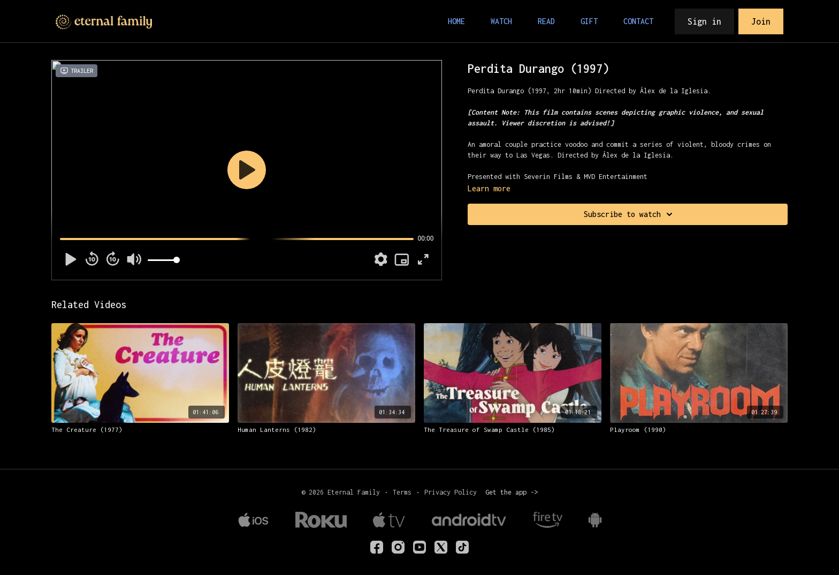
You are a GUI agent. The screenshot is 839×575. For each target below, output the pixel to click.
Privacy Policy (450, 492)
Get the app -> (511, 492)
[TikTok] (462, 547)
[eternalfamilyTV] (376, 547)
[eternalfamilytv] (398, 547)
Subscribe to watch (630, 214)
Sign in (704, 21)
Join (761, 21)
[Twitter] (441, 547)
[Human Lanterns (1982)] (326, 429)
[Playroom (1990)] (699, 429)
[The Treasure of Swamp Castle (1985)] (512, 429)
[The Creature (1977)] (140, 429)
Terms (402, 492)
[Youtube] (419, 547)
